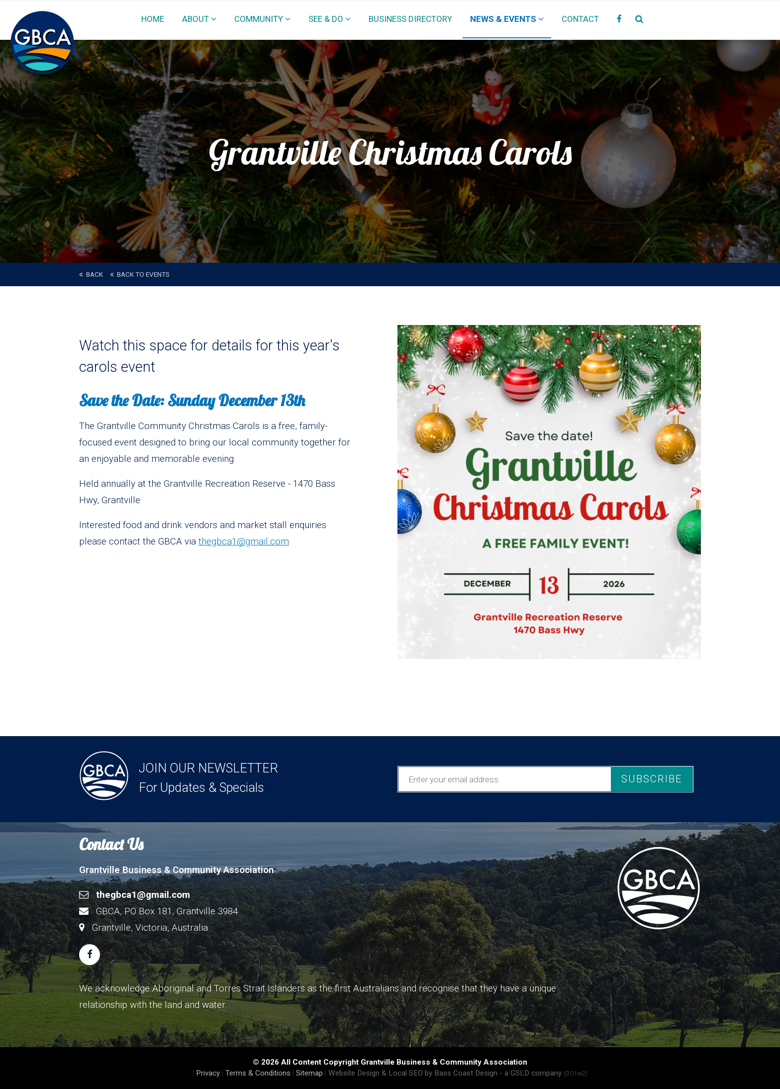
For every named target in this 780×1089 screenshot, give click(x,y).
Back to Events (140, 274)
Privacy (208, 1073)
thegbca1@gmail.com (243, 541)
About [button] (199, 19)
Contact (580, 19)
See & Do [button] (329, 19)
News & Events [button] (507, 19)
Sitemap (309, 1073)
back (91, 274)
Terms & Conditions (258, 1073)
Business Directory (410, 19)
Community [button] (262, 19)
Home (152, 19)
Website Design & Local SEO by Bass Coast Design (412, 1073)
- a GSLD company (543, 1073)
